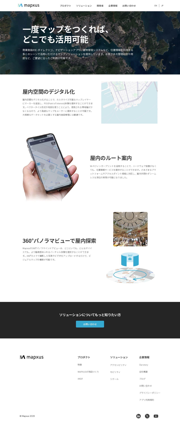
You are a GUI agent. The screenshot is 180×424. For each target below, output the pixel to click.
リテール (114, 378)
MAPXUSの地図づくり (88, 371)
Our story (143, 364)
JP (162, 5)
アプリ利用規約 (146, 399)
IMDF (80, 378)
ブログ (142, 378)
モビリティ (115, 371)
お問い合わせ (129, 5)
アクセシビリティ (118, 364)
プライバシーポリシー (149, 392)
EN (156, 5)
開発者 (100, 5)
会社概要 (143, 371)
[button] (65, 5)
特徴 (80, 364)
